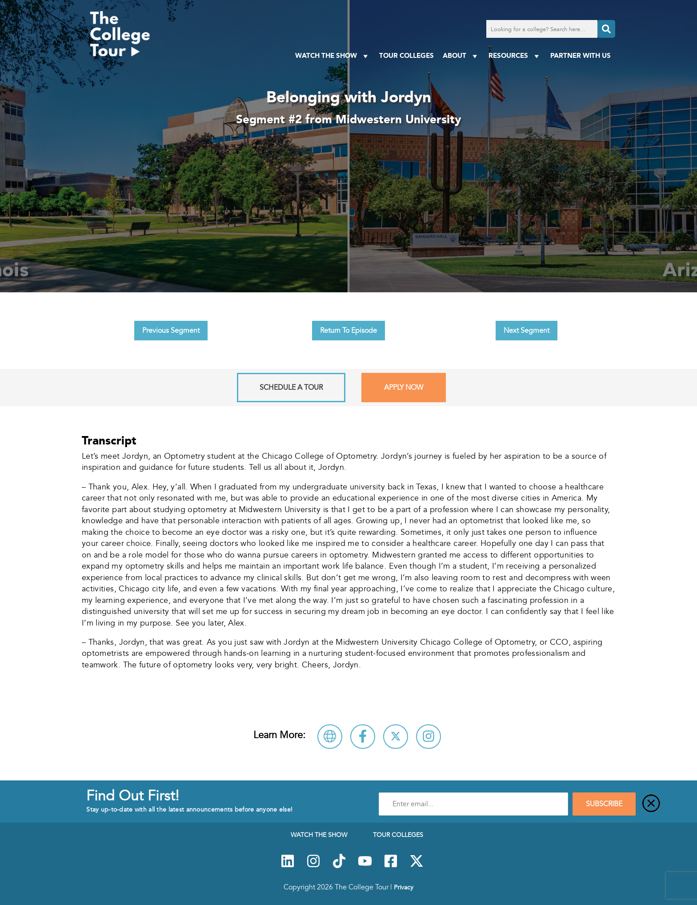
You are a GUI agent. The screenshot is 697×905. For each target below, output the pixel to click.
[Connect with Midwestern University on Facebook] (362, 736)
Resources (515, 56)
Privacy (403, 887)
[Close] (651, 804)
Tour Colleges (406, 55)
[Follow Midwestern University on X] (395, 736)
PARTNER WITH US (580, 55)
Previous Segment (171, 330)
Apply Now (403, 387)
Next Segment (526, 330)
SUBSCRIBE (604, 804)
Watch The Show (332, 56)
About (461, 56)
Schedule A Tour (291, 387)
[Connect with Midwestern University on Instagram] (428, 736)
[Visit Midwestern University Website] (329, 736)
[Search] (606, 29)
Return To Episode (348, 330)
